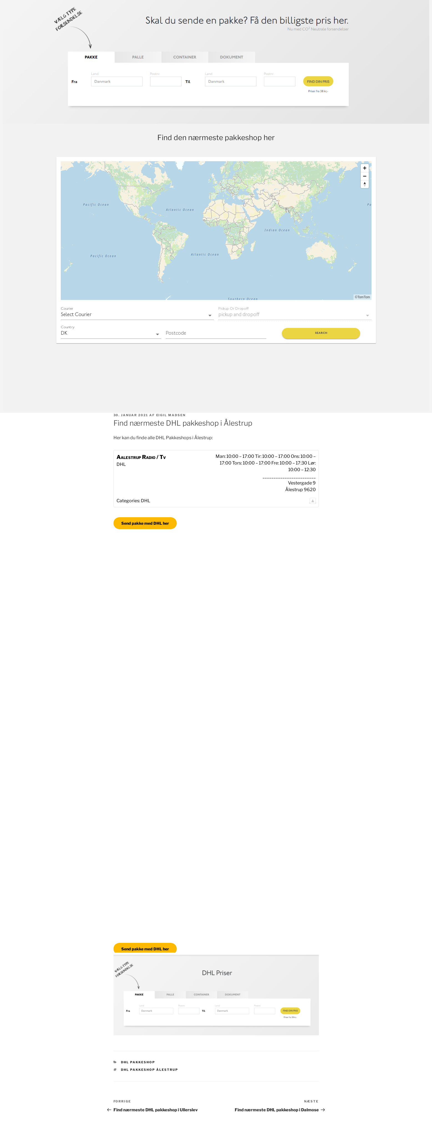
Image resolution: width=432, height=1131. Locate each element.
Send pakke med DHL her (145, 523)
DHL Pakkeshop (138, 1062)
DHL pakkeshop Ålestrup (149, 1070)
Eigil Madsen (171, 415)
